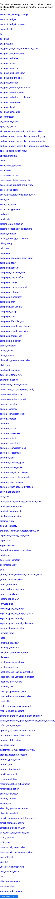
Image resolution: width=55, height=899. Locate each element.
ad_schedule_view (9, 121)
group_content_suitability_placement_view (21, 574)
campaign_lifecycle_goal (12, 321)
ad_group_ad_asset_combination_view (19, 48)
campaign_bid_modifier (11, 277)
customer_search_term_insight (15, 477)
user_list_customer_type (12, 866)
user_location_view (9, 871)
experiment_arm (8, 545)
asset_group (6, 170)
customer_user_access (11, 482)
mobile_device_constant (12, 711)
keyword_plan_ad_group (12, 608)
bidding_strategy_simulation (14, 238)
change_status (7, 355)
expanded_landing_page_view (14, 535)
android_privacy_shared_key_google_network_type (24, 146)
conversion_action (9, 379)
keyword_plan (6, 603)
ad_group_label (7, 107)
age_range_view (8, 126)
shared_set (5, 803)
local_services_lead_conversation (16, 672)
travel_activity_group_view (13, 847)
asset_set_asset (8, 204)
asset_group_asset (9, 175)
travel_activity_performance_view (16, 852)
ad (1, 34)
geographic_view (8, 565)
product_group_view (10, 759)
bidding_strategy (8, 233)
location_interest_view (11, 681)
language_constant (9, 647)
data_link (4, 496)
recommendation (8, 779)
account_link (6, 29)
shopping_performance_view (14, 808)
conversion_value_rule (11, 394)
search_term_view (9, 793)
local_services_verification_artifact (17, 677)
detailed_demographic (11, 511)
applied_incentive (8, 155)
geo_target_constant (10, 560)
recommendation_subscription (15, 784)
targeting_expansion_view (12, 828)
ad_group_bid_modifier (11, 78)
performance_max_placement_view (17, 750)
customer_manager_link (12, 467)
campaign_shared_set (11, 336)
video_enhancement (10, 881)
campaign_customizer (11, 297)
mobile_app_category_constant (15, 706)
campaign (5, 253)
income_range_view (9, 599)
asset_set (4, 199)
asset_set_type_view (10, 209)
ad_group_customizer (10, 102)
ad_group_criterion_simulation (15, 97)
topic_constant (7, 837)
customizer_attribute (10, 491)
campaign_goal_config (11, 306)
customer (4, 423)
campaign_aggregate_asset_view (16, 258)
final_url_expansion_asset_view (15, 550)
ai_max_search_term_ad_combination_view (21, 131)
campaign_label (8, 316)
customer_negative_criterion (14, 472)
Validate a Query (9, 896)
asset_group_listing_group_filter (15, 180)
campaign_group (8, 311)
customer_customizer (10, 453)
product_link (6, 764)
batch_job (5, 219)
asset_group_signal (9, 190)
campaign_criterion (9, 292)
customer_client (8, 438)
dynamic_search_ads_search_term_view (19, 530)
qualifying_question (9, 774)
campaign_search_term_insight (15, 326)
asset (2, 160)
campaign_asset (8, 263)
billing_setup (6, 243)
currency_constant (9, 404)
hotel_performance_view (12, 589)
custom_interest (8, 418)
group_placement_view (11, 579)
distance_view (7, 521)
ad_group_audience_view (12, 73)
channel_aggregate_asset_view (15, 360)
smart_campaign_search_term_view (17, 818)
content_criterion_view (11, 375)
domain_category (8, 526)
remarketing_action (9, 789)
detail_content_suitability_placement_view (20, 501)
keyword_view (7, 633)
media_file (5, 701)
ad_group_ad (6, 43)
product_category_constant (13, 754)
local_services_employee (12, 662)
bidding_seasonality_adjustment (16, 228)
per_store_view (7, 745)
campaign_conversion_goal (13, 287)
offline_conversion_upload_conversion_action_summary (27, 720)
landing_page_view (9, 642)
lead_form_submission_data (14, 652)
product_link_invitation (11, 769)
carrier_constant (8, 345)
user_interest (6, 857)
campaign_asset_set (10, 267)
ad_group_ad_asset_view (12, 53)
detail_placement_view (11, 506)
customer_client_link (10, 443)
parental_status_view (10, 740)
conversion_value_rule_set (13, 399)
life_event (4, 657)
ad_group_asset (8, 63)
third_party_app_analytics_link (14, 832)
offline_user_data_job (10, 725)
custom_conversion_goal (12, 414)
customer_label (7, 457)
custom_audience (9, 409)
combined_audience (10, 370)
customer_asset (8, 428)
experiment (5, 540)
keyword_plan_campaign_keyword (16, 623)
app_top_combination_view (13, 151)
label (2, 638)
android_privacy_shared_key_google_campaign (23, 141)
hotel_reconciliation (9, 594)
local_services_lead (9, 667)
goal (2, 569)
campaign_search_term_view (14, 331)
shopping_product (9, 813)
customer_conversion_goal (13, 448)
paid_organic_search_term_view (15, 735)
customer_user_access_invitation (16, 487)
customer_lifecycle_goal (12, 462)
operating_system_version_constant (17, 730)
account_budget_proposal (13, 24)
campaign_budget (9, 282)
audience (4, 214)
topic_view (5, 842)
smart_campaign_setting (12, 823)
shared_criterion (8, 798)
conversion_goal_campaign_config (17, 389)
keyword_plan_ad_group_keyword (16, 613)
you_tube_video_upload (11, 891)
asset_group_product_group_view (16, 185)
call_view (4, 248)
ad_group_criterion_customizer (15, 87)
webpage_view (7, 886)
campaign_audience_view (12, 272)
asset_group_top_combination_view (17, 194)
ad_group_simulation (10, 112)
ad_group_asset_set (10, 68)
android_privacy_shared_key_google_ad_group (23, 136)
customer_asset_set (10, 433)
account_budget (8, 19)
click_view (5, 365)
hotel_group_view (8, 584)
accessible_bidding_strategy (14, 14)
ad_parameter (7, 116)
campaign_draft (7, 302)
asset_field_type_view (10, 165)
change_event (7, 350)
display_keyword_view (11, 516)
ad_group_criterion (9, 82)
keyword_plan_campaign (12, 618)
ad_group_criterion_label (12, 92)
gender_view (6, 555)
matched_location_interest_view (16, 696)
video (2, 876)
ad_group (4, 39)
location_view (6, 686)
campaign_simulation (10, 341)
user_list (4, 862)
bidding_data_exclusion (11, 224)
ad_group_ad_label (9, 58)
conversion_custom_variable (14, 384)
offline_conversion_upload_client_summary (21, 715)
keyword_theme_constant (12, 628)
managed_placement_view (13, 691)
